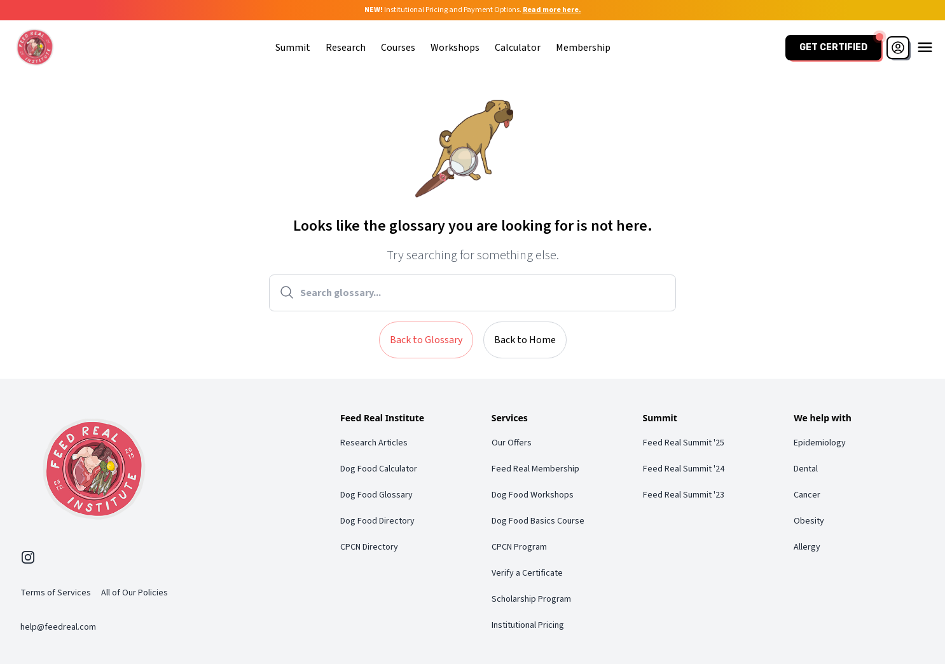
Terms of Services (55, 592)
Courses (398, 48)
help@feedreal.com (58, 627)
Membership (583, 48)
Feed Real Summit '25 (683, 443)
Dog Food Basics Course (538, 521)
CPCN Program (519, 547)
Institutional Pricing (528, 625)
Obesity (809, 521)
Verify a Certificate (527, 573)
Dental (806, 469)
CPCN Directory (369, 547)
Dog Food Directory (377, 521)
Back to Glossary (426, 340)
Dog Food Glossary (376, 495)
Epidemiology (820, 443)
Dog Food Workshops (533, 495)
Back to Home (525, 340)
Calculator (518, 48)
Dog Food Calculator (378, 469)
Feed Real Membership (535, 469)
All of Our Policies (134, 592)
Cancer (807, 495)
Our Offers (512, 443)
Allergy (807, 547)
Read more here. (552, 9)
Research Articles (374, 443)
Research (346, 48)
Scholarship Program (531, 599)
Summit (292, 48)
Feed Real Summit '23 (683, 495)
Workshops (455, 48)
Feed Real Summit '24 (683, 469)
